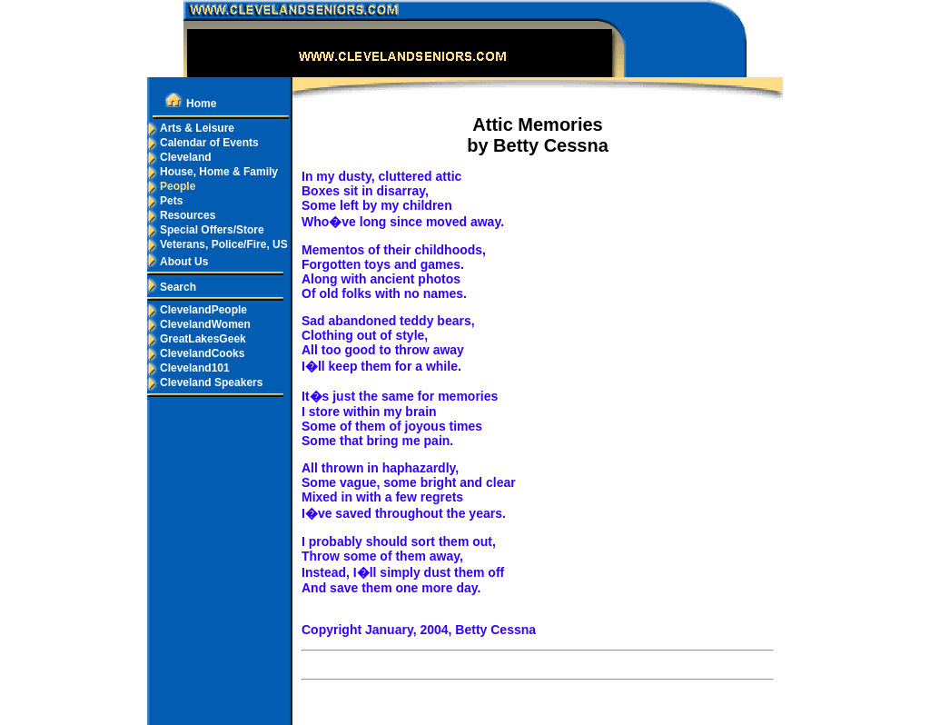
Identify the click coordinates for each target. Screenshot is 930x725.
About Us (177, 261)
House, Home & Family (212, 171)
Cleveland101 (188, 368)
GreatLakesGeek (196, 339)
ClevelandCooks (195, 353)
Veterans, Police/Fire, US (217, 244)
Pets (165, 200)
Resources (181, 215)
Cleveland (179, 157)
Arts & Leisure (190, 128)
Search (171, 287)
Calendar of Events (203, 142)
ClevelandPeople (197, 309)
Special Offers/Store (205, 229)
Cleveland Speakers (204, 382)
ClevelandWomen (199, 324)
